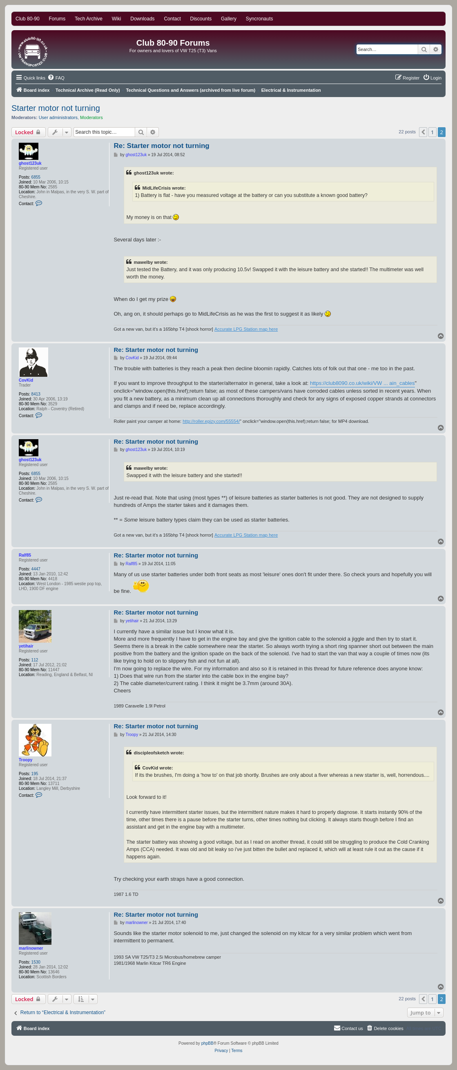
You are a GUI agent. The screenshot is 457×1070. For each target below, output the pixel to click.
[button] (423, 132)
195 (34, 774)
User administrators (58, 117)
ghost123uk (30, 163)
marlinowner (31, 948)
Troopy (25, 760)
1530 (35, 962)
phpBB (207, 1043)
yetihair (26, 646)
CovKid (26, 380)
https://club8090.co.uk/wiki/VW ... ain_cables (362, 383)
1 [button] (432, 132)
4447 (35, 569)
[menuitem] (56, 78)
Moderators (91, 117)
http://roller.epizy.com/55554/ (211, 421)
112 (34, 660)
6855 (35, 177)
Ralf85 (25, 555)
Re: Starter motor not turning (161, 146)
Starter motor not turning (55, 108)
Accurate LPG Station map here (246, 329)
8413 (35, 394)
